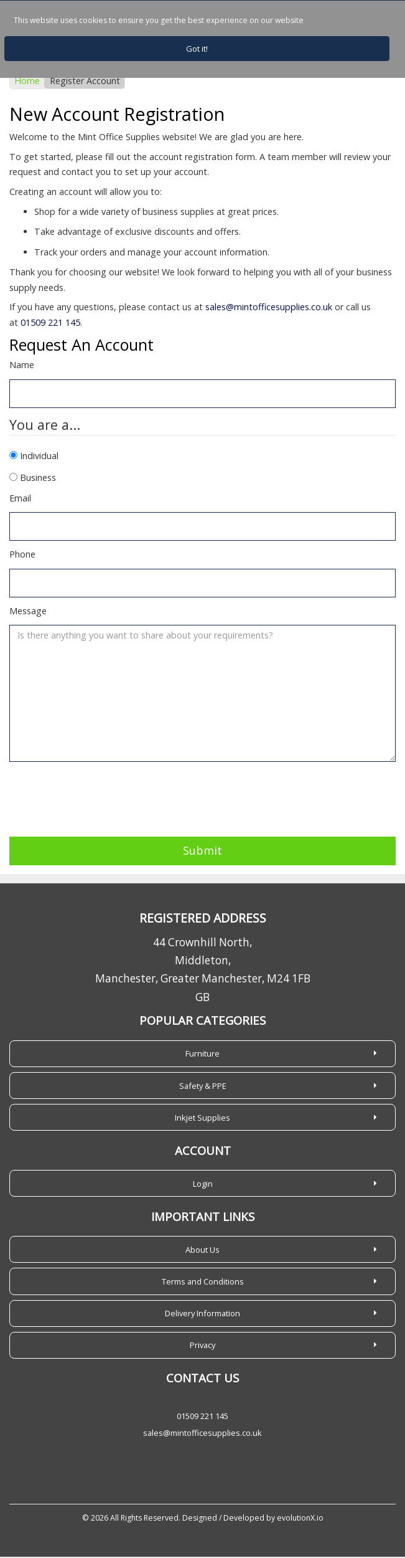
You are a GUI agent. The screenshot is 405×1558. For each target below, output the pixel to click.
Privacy (202, 1346)
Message (28, 612)
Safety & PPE (202, 1086)
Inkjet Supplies (202, 1118)
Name (21, 366)
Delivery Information (202, 1314)
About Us (202, 1250)
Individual (39, 457)
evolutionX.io (300, 1519)
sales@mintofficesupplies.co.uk (268, 308)
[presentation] (103, 795)
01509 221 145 (50, 324)
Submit (202, 851)
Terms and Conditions (203, 1282)
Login (203, 1184)
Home (27, 82)
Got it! (197, 48)
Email (20, 499)
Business (38, 479)
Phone (22, 555)
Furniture (202, 1054)
